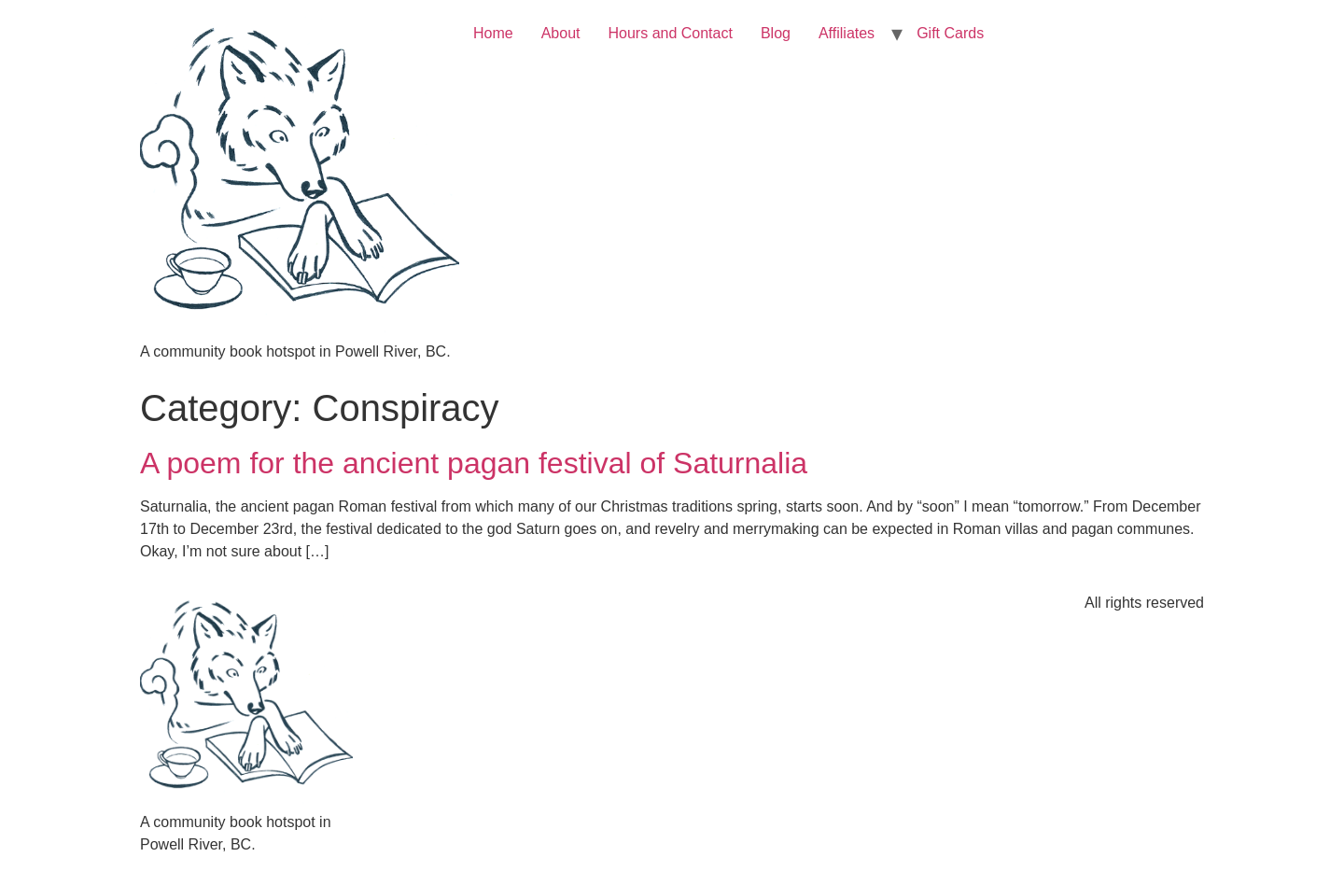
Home (493, 33)
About (561, 33)
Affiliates (847, 33)
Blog (776, 33)
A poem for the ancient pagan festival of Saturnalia (473, 463)
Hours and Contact (671, 33)
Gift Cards (950, 33)
